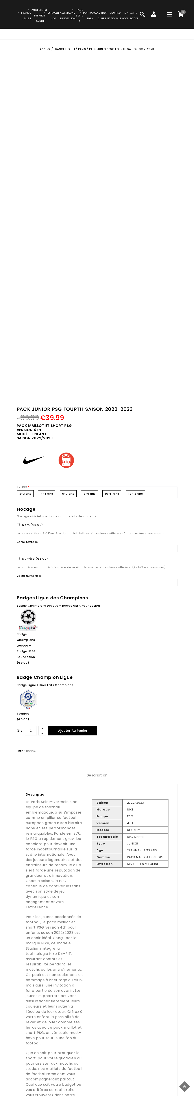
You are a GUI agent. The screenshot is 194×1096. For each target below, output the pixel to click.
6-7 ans (68, 494)
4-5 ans (47, 494)
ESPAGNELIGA (54, 15)
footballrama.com (48, 1073)
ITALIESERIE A (79, 15)
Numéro (33, 559)
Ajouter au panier (73, 730)
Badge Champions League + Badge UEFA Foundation (58, 606)
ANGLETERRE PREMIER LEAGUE (39, 15)
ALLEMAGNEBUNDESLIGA (68, 15)
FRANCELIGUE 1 (26, 15)
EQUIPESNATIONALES (115, 15)
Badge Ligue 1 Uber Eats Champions (45, 685)
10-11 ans (112, 494)
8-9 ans (89, 494)
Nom (30, 525)
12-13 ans (135, 494)
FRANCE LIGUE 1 (64, 49)
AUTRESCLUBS (102, 15)
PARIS (82, 49)
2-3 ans (25, 494)
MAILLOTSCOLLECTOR (131, 15)
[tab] (97, 775)
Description (97, 775)
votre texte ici (28, 542)
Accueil (45, 49)
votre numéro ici (30, 576)
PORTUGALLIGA (90, 15)
